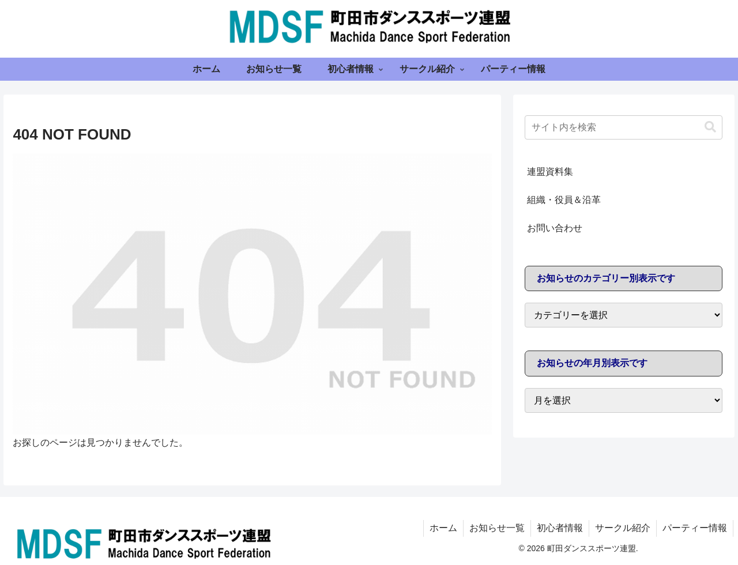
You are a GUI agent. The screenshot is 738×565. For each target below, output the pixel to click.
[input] (624, 127)
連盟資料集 (550, 171)
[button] (710, 127)
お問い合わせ (554, 228)
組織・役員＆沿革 (564, 200)
